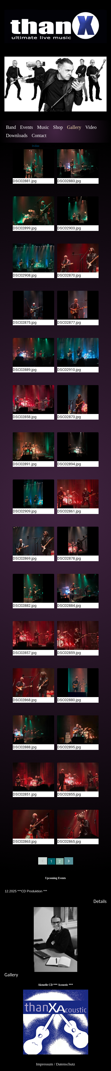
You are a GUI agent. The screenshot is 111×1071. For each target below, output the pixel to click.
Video (90, 127)
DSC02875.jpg (24, 322)
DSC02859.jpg (69, 653)
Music (43, 127)
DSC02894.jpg (69, 464)
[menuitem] (11, 127)
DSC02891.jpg (24, 464)
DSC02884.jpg (69, 605)
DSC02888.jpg (24, 747)
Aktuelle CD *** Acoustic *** (55, 984)
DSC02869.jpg (24, 558)
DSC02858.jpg (24, 417)
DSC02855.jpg (69, 794)
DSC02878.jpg (69, 558)
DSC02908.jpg (24, 275)
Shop (58, 127)
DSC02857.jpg (24, 653)
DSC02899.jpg (24, 228)
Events (26, 127)
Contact (39, 135)
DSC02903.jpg (69, 228)
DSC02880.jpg (69, 700)
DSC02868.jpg (24, 700)
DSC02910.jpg (69, 369)
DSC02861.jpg (69, 511)
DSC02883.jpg (69, 181)
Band (11, 127)
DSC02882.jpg (24, 605)
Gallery (74, 127)
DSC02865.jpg (69, 841)
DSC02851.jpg (24, 794)
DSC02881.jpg (24, 181)
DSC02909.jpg (24, 511)
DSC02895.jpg (69, 747)
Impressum (44, 1064)
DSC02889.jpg (24, 369)
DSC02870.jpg (69, 275)
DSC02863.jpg (24, 841)
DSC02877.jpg (69, 322)
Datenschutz (65, 1064)
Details (100, 901)
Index (35, 145)
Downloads (17, 135)
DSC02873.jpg (69, 417)
